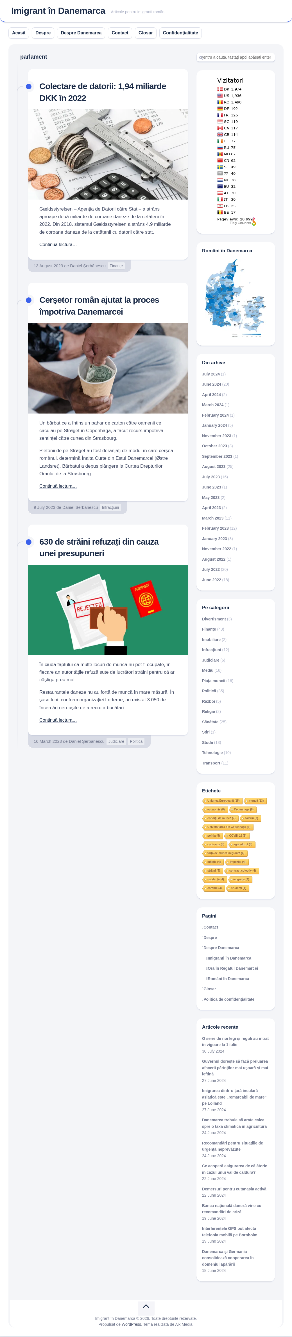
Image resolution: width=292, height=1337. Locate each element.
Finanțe (116, 267)
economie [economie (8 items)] (216, 810)
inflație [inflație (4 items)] (214, 863)
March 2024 (212, 406)
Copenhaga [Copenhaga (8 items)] (243, 810)
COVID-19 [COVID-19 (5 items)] (237, 836)
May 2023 (210, 498)
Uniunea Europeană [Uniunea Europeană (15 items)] (223, 801)
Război (208, 702)
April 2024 (211, 396)
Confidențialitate (180, 34)
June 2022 (211, 581)
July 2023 (211, 478)
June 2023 (211, 488)
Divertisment (214, 620)
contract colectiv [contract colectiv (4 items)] (242, 871)
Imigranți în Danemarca (229, 959)
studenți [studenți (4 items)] (238, 889)
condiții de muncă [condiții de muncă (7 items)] (221, 819)
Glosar (146, 34)
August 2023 (213, 468)
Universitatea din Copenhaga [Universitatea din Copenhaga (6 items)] (228, 828)
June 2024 (211, 385)
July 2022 (211, 571)
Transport (211, 764)
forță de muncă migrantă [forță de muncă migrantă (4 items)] (226, 854)
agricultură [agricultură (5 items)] (243, 845)
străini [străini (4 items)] (213, 871)
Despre (43, 34)
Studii (207, 743)
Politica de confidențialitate (228, 1000)
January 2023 (214, 540)
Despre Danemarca (81, 34)
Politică (136, 742)
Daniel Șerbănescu (88, 266)
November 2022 (216, 550)
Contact (120, 34)
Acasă (18, 34)
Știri (206, 733)
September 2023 (217, 457)
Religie (208, 713)
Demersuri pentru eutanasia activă (234, 1190)
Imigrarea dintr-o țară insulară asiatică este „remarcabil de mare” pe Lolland (234, 1098)
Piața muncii (213, 682)
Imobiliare (211, 640)
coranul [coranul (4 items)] (214, 889)
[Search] (235, 58)
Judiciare (116, 742)
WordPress (131, 1325)
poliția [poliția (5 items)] (213, 836)
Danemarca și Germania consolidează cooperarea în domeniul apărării (228, 1259)
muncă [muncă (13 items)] (256, 801)
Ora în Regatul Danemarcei (233, 969)
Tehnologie (212, 754)
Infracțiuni (110, 508)
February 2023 (215, 529)
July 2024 (211, 375)
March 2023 (212, 519)
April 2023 (211, 509)
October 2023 (214, 447)
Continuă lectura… (59, 245)
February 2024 (215, 416)
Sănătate (210, 723)
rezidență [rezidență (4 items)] (215, 880)
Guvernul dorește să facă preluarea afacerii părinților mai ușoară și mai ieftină (235, 1069)
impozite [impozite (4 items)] (238, 863)
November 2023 (216, 437)
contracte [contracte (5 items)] (215, 845)
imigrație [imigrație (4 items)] (241, 880)
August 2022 (213, 560)
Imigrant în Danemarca (58, 11)
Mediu (207, 671)
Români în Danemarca (228, 980)
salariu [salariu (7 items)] (251, 819)
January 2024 (214, 427)
